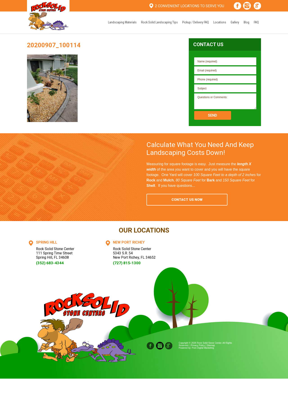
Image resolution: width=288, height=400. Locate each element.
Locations (219, 22)
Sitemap (211, 345)
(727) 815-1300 (127, 263)
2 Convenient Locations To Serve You (189, 6)
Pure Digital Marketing (203, 348)
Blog (246, 22)
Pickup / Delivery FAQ (195, 22)
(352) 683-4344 (50, 263)
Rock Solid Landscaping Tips (159, 22)
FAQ (256, 22)
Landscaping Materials (122, 22)
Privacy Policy (198, 345)
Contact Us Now (186, 200)
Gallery (235, 22)
